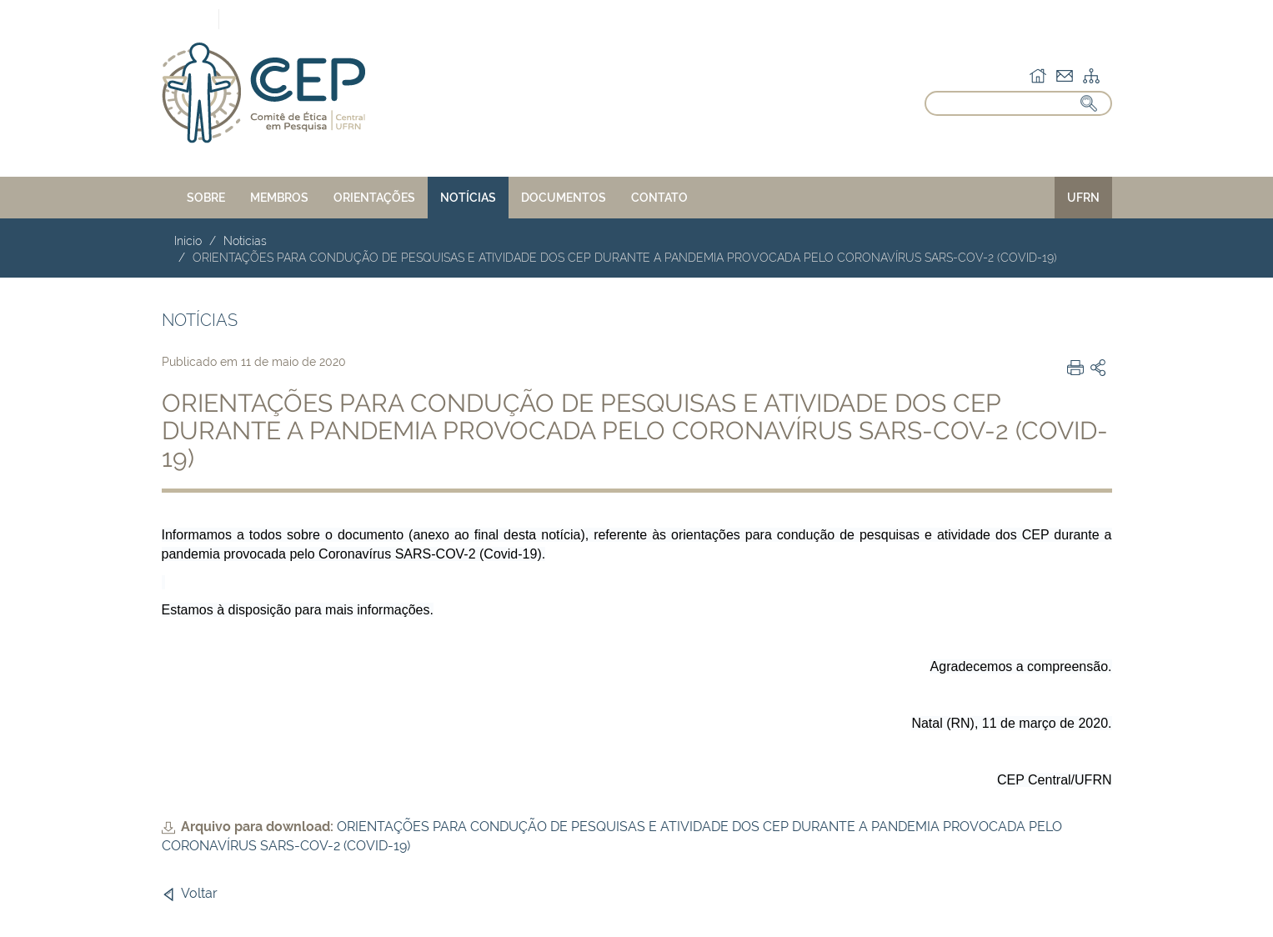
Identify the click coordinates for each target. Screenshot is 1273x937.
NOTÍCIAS (468, 197)
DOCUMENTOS (563, 197)
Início (188, 241)
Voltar (199, 893)
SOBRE (206, 197)
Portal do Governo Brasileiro (121, 18)
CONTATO (659, 197)
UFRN (1083, 197)
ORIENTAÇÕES (374, 197)
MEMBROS (279, 197)
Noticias (245, 241)
